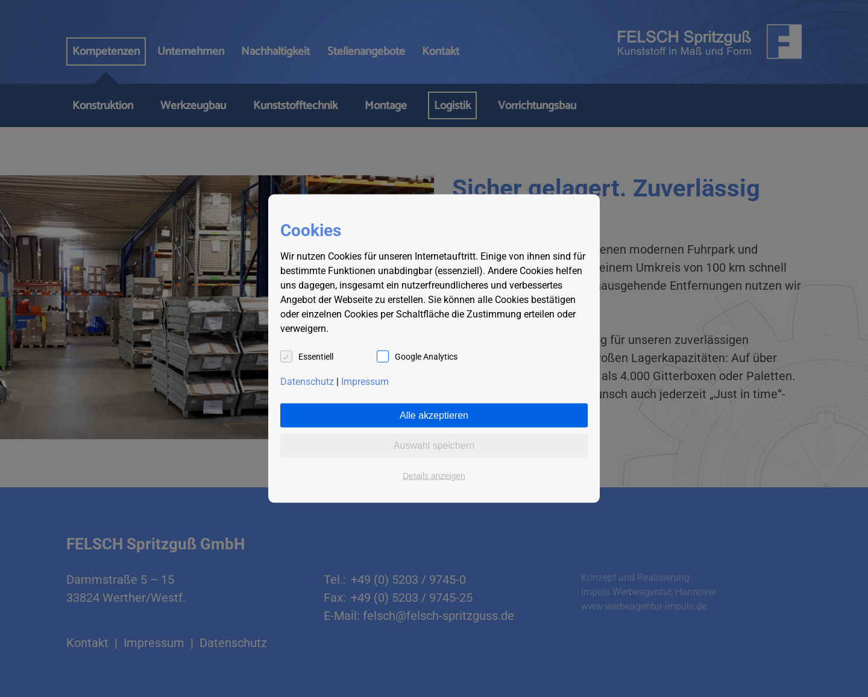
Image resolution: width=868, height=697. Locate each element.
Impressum (365, 381)
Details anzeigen (434, 476)
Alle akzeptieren (434, 415)
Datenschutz (307, 381)
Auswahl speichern (434, 445)
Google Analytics (426, 356)
